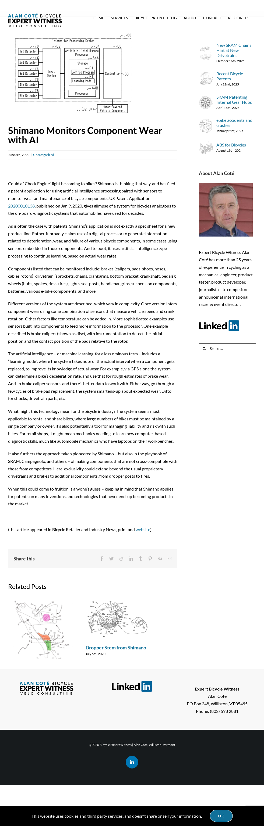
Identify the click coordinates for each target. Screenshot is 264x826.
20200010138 (21, 205)
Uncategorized (43, 155)
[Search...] (227, 348)
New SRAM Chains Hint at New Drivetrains (233, 50)
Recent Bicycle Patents (229, 76)
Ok (221, 816)
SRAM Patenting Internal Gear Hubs (234, 99)
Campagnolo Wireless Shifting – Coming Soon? (40, 679)
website (143, 529)
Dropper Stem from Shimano (116, 647)
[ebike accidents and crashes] (206, 122)
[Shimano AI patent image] (92, 74)
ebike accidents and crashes (234, 122)
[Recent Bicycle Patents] (206, 75)
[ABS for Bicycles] (206, 144)
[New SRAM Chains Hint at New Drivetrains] (206, 49)
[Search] (204, 348)
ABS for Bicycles (231, 144)
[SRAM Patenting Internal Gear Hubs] (206, 99)
